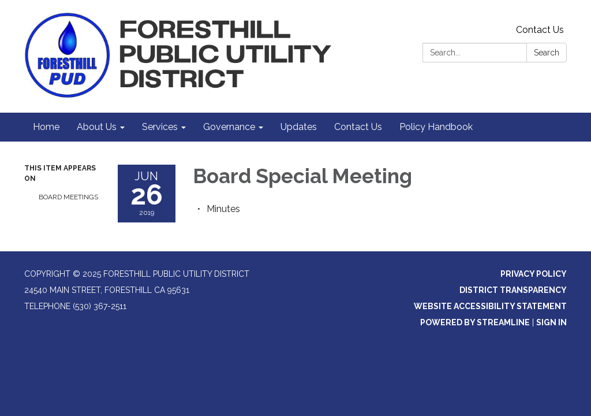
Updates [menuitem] (298, 126)
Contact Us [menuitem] (358, 126)
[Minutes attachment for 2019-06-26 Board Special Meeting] (223, 208)
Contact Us (540, 29)
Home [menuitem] (46, 126)
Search (546, 52)
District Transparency (513, 290)
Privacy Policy (533, 273)
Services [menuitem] (160, 126)
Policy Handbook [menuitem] (436, 126)
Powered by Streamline (475, 322)
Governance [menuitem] (229, 126)
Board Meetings (68, 197)
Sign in (551, 322)
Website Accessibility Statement (490, 306)
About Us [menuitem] (97, 126)
